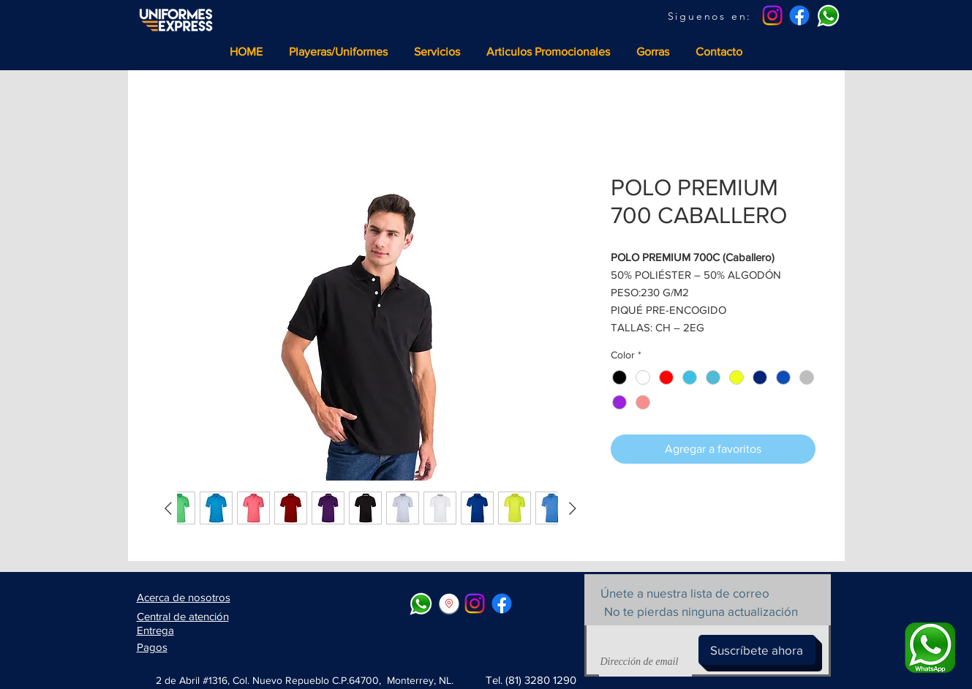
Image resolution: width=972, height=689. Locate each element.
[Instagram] (772, 15)
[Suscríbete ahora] (756, 650)
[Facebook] (799, 15)
